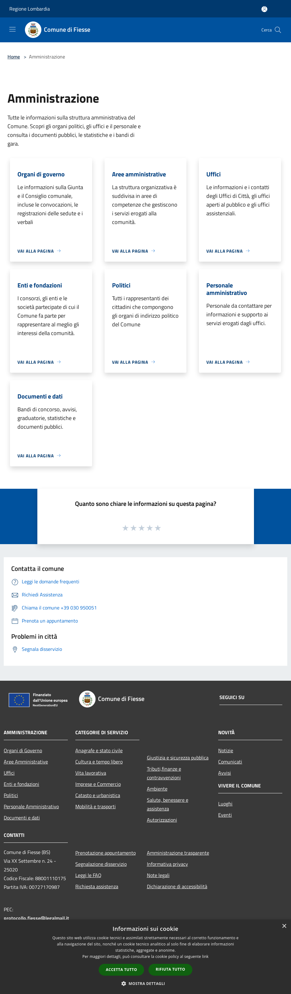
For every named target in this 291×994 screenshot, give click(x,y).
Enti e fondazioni (21, 784)
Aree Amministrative (26, 761)
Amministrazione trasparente (178, 852)
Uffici (9, 773)
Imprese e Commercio (98, 784)
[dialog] (145, 957)
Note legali (158, 875)
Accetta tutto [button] (121, 969)
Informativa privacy (167, 864)
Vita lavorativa (90, 773)
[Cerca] (278, 30)
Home (13, 56)
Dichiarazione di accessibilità (177, 886)
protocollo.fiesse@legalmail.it (36, 918)
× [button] (284, 926)
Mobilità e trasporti (95, 806)
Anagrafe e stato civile (99, 750)
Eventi (225, 815)
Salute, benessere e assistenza (167, 804)
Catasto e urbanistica (97, 795)
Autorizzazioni (162, 820)
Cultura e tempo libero (99, 761)
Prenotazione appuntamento (105, 852)
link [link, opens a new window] (205, 956)
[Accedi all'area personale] (264, 9)
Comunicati (230, 761)
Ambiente (157, 788)
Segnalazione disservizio (101, 864)
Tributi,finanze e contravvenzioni (164, 773)
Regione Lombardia (29, 8)
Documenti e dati (22, 817)
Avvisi (224, 773)
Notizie (225, 750)
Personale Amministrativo (31, 806)
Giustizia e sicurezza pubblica (178, 757)
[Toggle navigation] (12, 29)
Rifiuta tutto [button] (170, 969)
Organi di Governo (23, 750)
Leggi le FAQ (88, 875)
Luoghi (225, 803)
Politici (11, 795)
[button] (145, 983)
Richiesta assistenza (96, 886)
